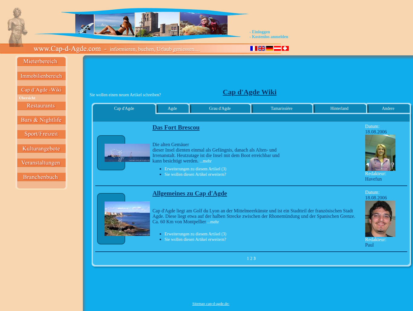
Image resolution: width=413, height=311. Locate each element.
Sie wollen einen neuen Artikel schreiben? (125, 95)
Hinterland (339, 108)
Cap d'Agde (124, 108)
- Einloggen (259, 32)
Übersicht (27, 98)
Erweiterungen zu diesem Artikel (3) (195, 169)
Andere (388, 108)
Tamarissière (281, 108)
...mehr (206, 161)
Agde (172, 108)
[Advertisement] (211, 74)
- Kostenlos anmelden (268, 36)
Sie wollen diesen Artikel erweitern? (195, 174)
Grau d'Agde (220, 108)
